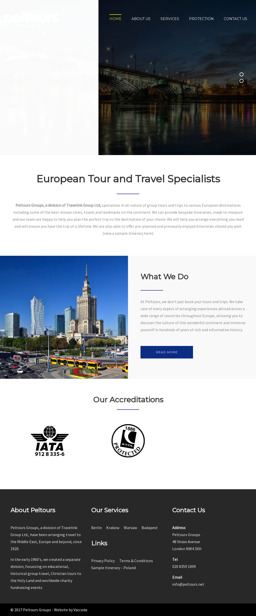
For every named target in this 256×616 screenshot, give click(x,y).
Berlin (96, 527)
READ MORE (167, 352)
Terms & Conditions (136, 560)
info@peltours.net (188, 584)
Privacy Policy (103, 560)
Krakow (112, 527)
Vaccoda (80, 609)
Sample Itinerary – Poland (113, 567)
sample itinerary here (133, 233)
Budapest (150, 527)
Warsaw (130, 527)
